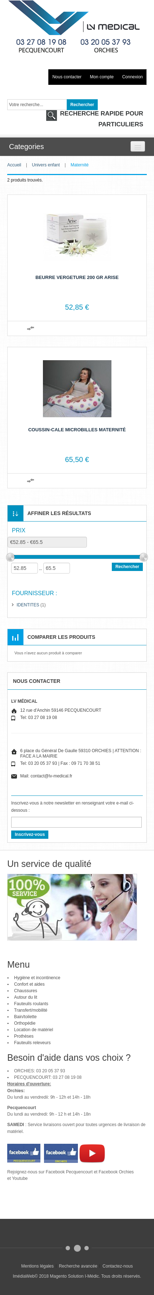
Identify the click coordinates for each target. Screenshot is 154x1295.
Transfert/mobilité (30, 1010)
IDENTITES (28, 604)
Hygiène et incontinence (37, 977)
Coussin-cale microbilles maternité (77, 429)
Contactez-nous (117, 1266)
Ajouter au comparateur (30, 328)
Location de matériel (33, 1029)
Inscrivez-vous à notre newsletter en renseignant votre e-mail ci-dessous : (72, 807)
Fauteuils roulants (31, 1003)
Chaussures (25, 990)
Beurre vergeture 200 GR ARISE (77, 277)
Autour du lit (25, 997)
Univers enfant (46, 164)
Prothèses (24, 1036)
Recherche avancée (78, 1266)
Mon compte (102, 76)
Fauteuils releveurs (32, 1042)
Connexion (132, 76)
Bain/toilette (25, 1016)
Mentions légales (37, 1266)
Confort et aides (29, 984)
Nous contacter (67, 76)
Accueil (14, 164)
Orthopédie (24, 1023)
